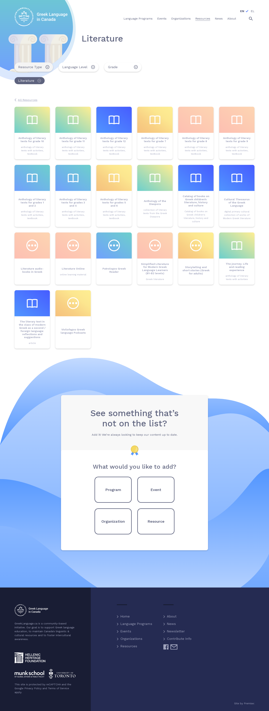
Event (155, 489)
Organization (113, 521)
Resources (128, 646)
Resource (156, 521)
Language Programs (136, 624)
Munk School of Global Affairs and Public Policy (45, 674)
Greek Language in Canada (41, 16)
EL (252, 11)
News (171, 624)
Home (125, 616)
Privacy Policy (32, 688)
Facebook (166, 648)
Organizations (131, 639)
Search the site (247, 18)
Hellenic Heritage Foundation (30, 657)
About (172, 616)
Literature (26, 81)
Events (125, 631)
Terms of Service (58, 688)
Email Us (173, 648)
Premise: (249, 703)
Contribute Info (179, 639)
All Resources (27, 100)
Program (113, 489)
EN (242, 11)
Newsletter (176, 631)
